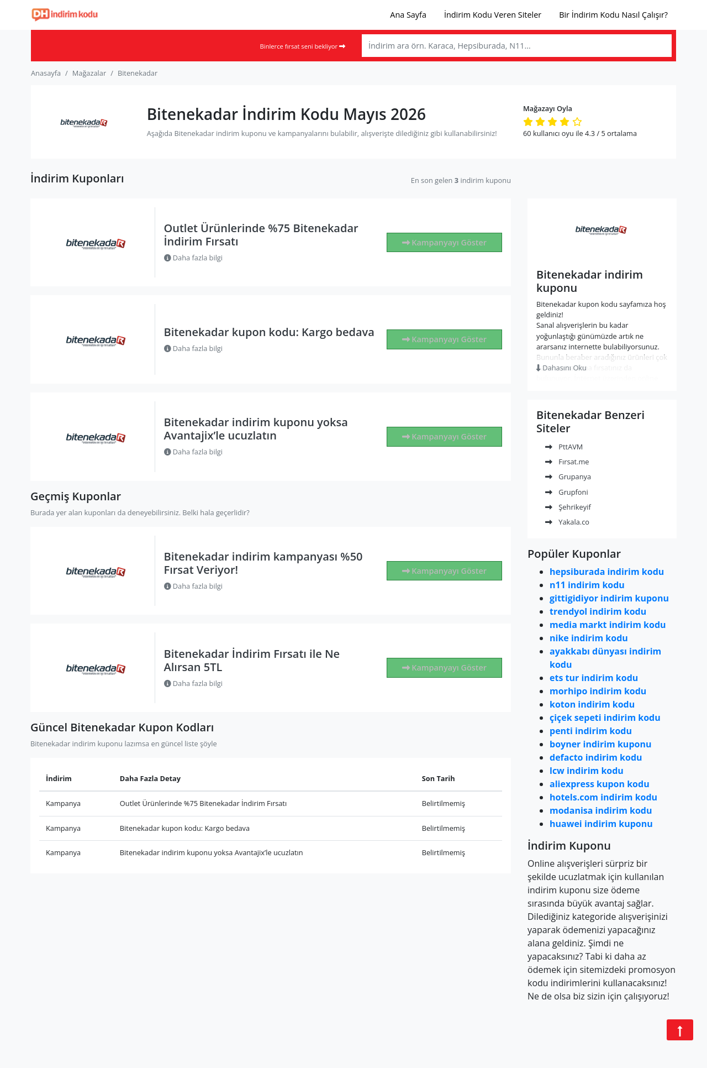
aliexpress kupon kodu (600, 784)
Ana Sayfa (408, 14)
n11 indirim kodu (587, 585)
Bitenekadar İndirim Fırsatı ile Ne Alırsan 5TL (252, 660)
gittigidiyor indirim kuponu (609, 598)
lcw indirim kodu (587, 771)
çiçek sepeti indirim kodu (605, 717)
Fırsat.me (567, 462)
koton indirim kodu (592, 704)
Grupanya (568, 476)
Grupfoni (566, 492)
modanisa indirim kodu (601, 810)
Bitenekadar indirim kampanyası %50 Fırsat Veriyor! (263, 563)
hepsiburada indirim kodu (607, 572)
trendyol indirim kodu (598, 611)
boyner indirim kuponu (600, 744)
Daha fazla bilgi (193, 258)
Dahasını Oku (561, 368)
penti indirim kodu (591, 731)
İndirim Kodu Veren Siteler (492, 14)
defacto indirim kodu (596, 757)
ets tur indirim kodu (594, 678)
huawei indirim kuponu (601, 824)
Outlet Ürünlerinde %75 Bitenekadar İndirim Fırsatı (261, 235)
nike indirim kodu (589, 638)
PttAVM (564, 447)
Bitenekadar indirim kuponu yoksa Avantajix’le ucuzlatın (256, 429)
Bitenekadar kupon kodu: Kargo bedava (269, 331)
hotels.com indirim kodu (603, 797)
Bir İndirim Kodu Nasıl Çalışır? (613, 14)
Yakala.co (567, 522)
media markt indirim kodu (608, 625)
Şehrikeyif (568, 507)
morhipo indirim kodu (598, 691)
